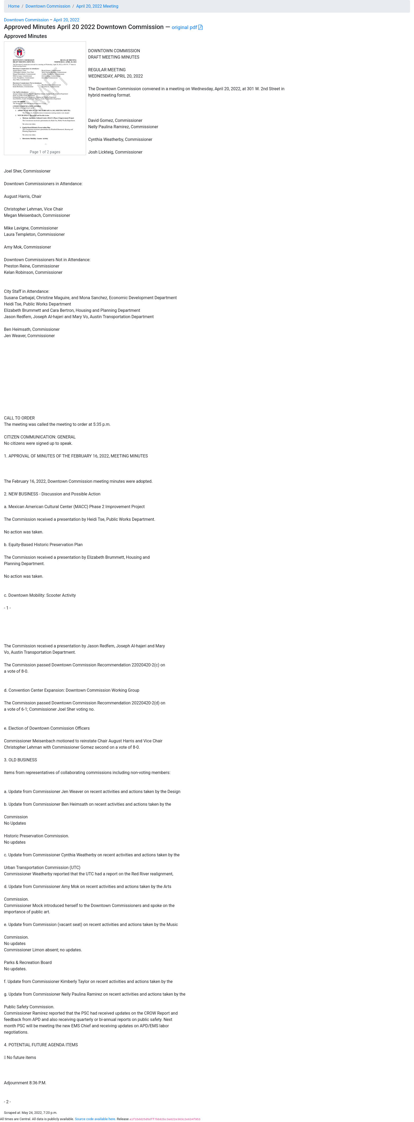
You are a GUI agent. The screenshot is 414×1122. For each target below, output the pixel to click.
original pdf (187, 27)
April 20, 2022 (66, 19)
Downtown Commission (48, 6)
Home (14, 6)
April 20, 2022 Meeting (97, 6)
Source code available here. (95, 1119)
